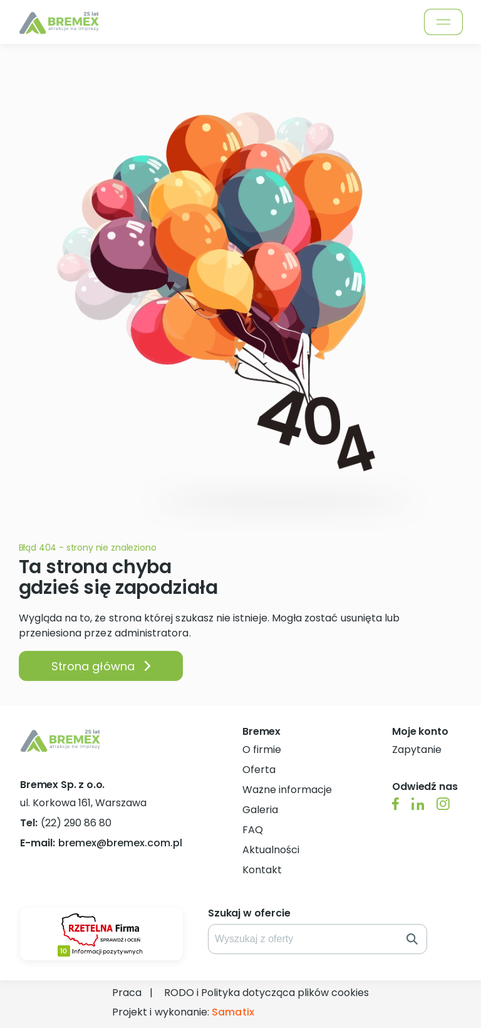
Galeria (260, 809)
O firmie (261, 749)
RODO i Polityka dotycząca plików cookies (266, 993)
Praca (127, 993)
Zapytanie (417, 749)
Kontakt (262, 870)
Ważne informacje (287, 789)
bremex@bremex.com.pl (101, 843)
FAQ (252, 830)
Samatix (233, 1012)
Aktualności (270, 850)
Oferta (259, 769)
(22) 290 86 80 (65, 823)
